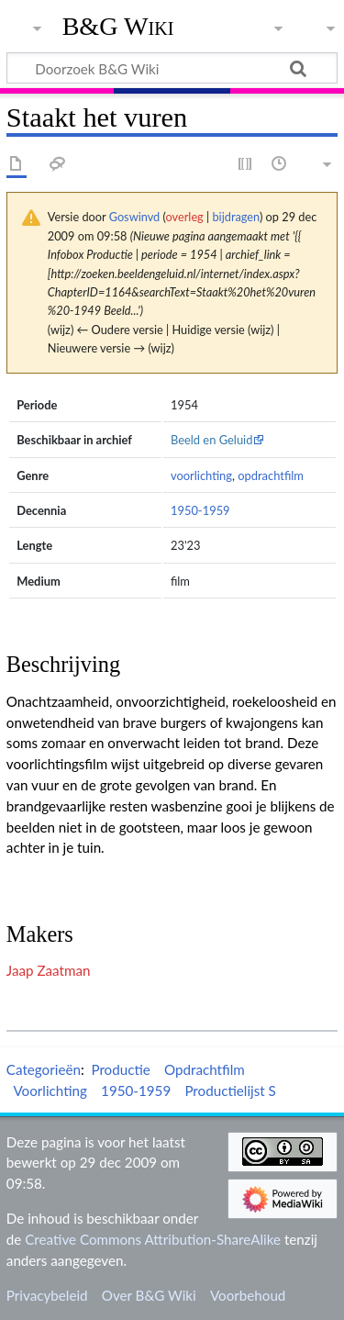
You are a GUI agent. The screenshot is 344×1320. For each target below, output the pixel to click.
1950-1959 (200, 510)
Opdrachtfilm (204, 1069)
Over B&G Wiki (149, 1295)
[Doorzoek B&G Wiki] (172, 68)
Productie (120, 1069)
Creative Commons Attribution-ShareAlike (153, 1239)
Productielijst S (229, 1090)
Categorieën (43, 1069)
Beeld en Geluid (212, 439)
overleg (185, 216)
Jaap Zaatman (48, 970)
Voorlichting (49, 1090)
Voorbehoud (247, 1295)
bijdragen (235, 216)
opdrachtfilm (271, 475)
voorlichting (201, 475)
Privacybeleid (47, 1295)
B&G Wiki (118, 26)
